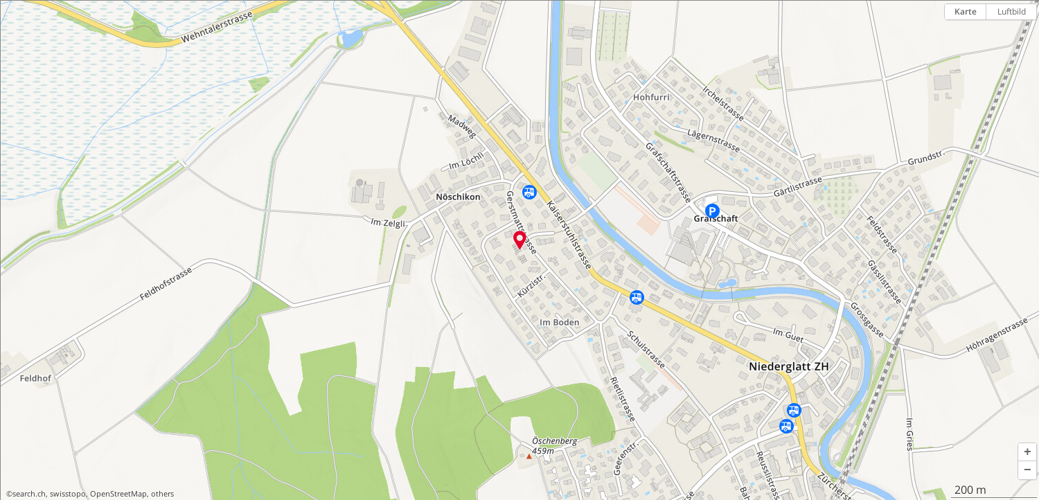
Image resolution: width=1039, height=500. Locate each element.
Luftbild (1011, 11)
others (162, 494)
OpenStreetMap (118, 494)
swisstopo (68, 494)
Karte (965, 11)
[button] (1027, 452)
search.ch (29, 494)
